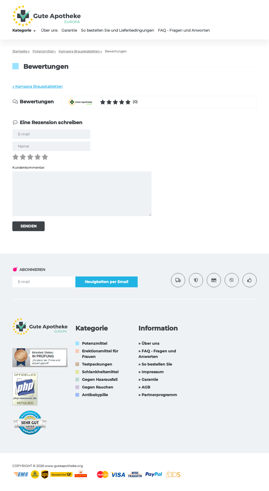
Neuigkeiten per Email (106, 281)
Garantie (69, 30)
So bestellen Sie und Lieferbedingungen (117, 30)
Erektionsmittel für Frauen (100, 354)
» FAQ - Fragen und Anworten (157, 354)
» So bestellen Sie (155, 364)
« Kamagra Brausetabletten (37, 86)
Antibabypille (95, 394)
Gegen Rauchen (97, 387)
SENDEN (28, 226)
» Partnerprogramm (157, 394)
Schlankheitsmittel (100, 372)
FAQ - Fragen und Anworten (184, 30)
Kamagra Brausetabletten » (80, 51)
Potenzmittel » (44, 51)
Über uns (49, 30)
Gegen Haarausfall (99, 379)
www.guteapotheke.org (64, 466)
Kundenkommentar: (28, 167)
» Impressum (151, 372)
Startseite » (21, 51)
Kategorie (24, 30)
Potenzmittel (94, 343)
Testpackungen (97, 364)
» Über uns (148, 343)
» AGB (144, 387)
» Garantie (148, 379)
